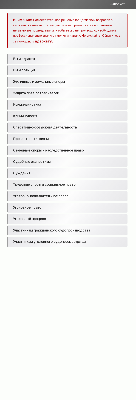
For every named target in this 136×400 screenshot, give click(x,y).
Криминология (25, 116)
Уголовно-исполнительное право (41, 196)
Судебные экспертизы (32, 162)
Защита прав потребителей (36, 93)
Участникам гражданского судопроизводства (51, 230)
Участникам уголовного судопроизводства (49, 242)
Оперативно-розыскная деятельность (45, 127)
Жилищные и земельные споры (39, 82)
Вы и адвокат (24, 59)
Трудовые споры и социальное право (44, 184)
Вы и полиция (24, 70)
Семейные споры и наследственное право (48, 150)
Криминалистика (27, 104)
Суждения (21, 173)
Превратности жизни (31, 139)
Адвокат (117, 4)
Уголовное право (27, 207)
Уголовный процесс (29, 219)
